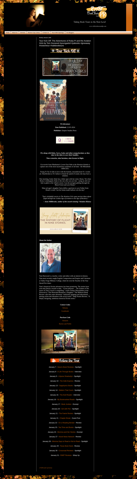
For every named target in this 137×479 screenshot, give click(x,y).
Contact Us (46, 32)
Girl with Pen (66, 409)
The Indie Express (66, 381)
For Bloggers (70, 32)
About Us (14, 32)
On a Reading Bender (66, 423)
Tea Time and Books (65, 427)
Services (22, 32)
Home (7, 32)
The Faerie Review (66, 413)
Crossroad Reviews (66, 451)
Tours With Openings (58, 32)
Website (65, 308)
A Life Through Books (65, 372)
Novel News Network (66, 437)
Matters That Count (66, 390)
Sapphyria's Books (66, 386)
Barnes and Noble (65, 324)
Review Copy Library (34, 32)
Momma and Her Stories (66, 432)
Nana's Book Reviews (65, 367)
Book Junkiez (66, 404)
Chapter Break (65, 418)
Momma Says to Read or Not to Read (66, 441)
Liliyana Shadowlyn (65, 376)
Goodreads (65, 311)
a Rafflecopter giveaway (45, 467)
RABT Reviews (66, 455)
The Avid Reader (66, 395)
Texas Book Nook (66, 446)
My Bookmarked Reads (66, 399)
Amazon (65, 321)
